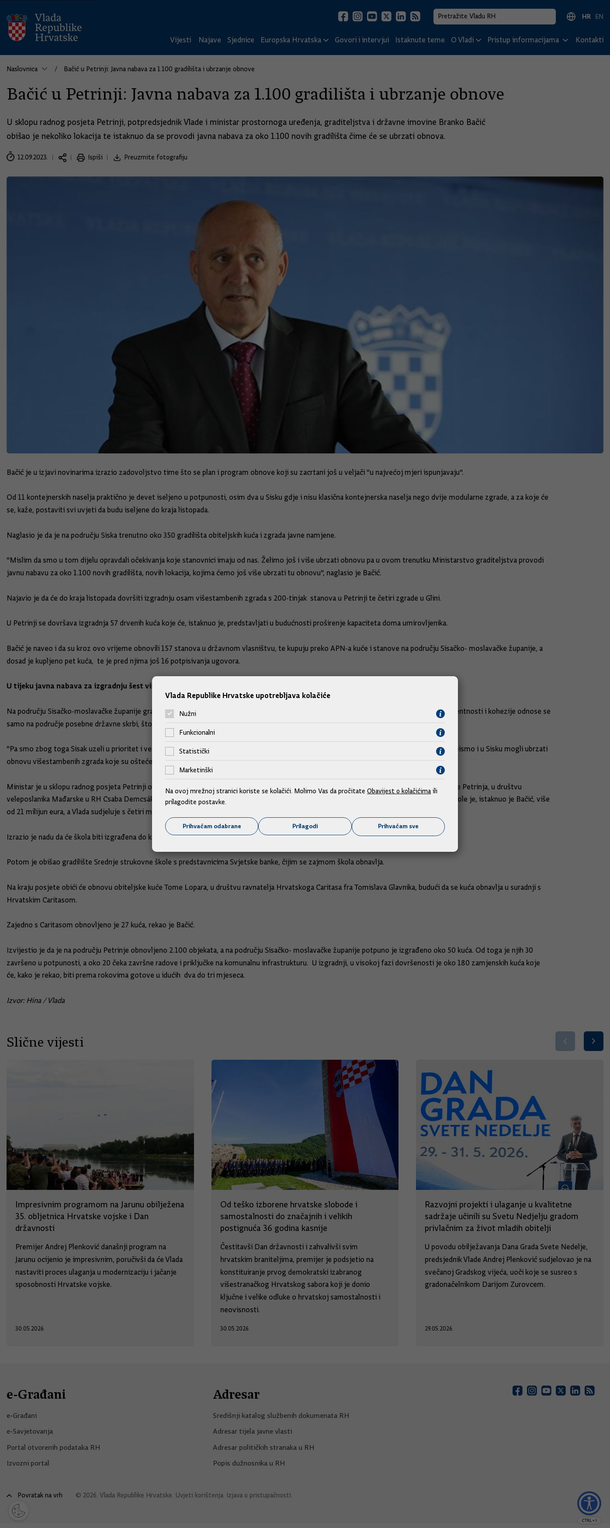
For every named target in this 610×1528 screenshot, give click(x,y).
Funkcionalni (197, 732)
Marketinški (196, 770)
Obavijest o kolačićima (400, 791)
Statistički (194, 751)
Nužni (187, 714)
